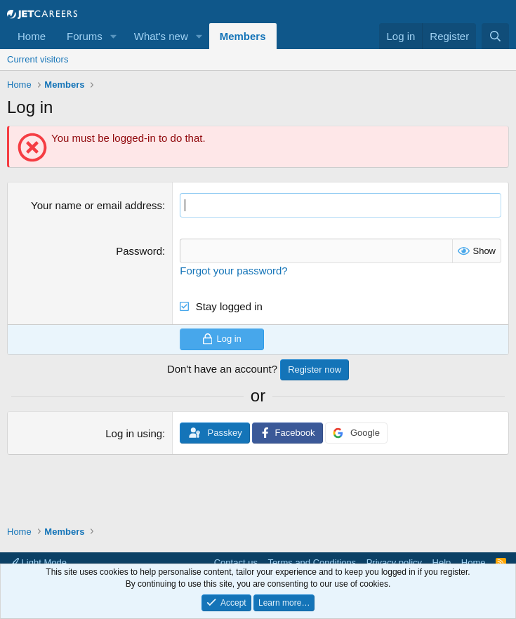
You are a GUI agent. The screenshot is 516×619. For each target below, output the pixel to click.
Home (32, 36)
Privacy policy (394, 562)
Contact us (236, 562)
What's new (161, 36)
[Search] (495, 36)
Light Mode (38, 562)
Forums (84, 36)
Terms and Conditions (311, 562)
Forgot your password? (233, 271)
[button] (114, 36)
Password (139, 251)
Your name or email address (96, 205)
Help (441, 562)
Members (243, 36)
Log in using (133, 433)
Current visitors (37, 59)
